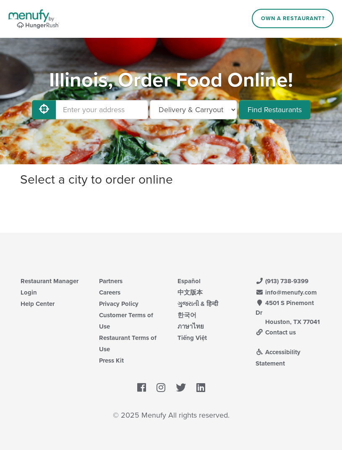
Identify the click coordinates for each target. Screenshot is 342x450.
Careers (109, 292)
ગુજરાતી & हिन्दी (198, 304)
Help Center (38, 304)
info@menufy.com (286, 292)
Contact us (276, 332)
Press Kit (111, 360)
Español (189, 281)
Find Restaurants (275, 109)
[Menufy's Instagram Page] (161, 387)
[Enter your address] (102, 109)
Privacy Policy (118, 304)
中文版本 (190, 292)
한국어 (187, 315)
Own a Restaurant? (293, 18)
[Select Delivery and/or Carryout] (193, 109)
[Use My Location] (44, 109)
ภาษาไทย (191, 326)
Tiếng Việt (192, 338)
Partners (111, 281)
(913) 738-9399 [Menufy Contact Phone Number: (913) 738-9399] (282, 281)
